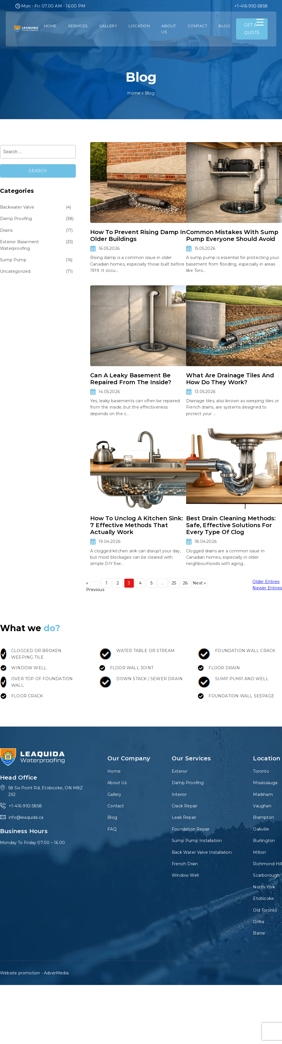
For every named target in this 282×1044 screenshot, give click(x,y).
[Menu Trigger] (260, 22)
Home (50, 25)
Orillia (258, 921)
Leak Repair (184, 817)
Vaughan (262, 805)
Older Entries (265, 581)
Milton (259, 852)
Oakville (261, 829)
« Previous (95, 586)
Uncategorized (15, 271)
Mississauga (265, 782)
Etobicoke (263, 898)
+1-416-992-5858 (251, 6)
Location (139, 25)
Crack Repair (184, 805)
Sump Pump (13, 259)
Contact (197, 25)
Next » (199, 583)
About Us (168, 28)
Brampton (263, 817)
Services (78, 25)
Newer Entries (267, 587)
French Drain (185, 863)
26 (185, 583)
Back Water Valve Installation (202, 852)
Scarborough (266, 875)
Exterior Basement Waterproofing (19, 245)
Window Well (185, 875)
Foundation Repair (191, 829)
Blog (224, 25)
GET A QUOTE (252, 28)
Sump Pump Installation (197, 840)
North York (264, 887)
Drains (6, 230)
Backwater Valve (17, 207)
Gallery (108, 25)
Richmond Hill (267, 863)
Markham (263, 794)
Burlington (264, 840)
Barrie (259, 933)
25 (174, 583)
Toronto (261, 771)
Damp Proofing (16, 218)
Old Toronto (265, 910)
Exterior (180, 771)
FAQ (112, 829)
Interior (179, 794)
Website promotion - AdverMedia (34, 973)
